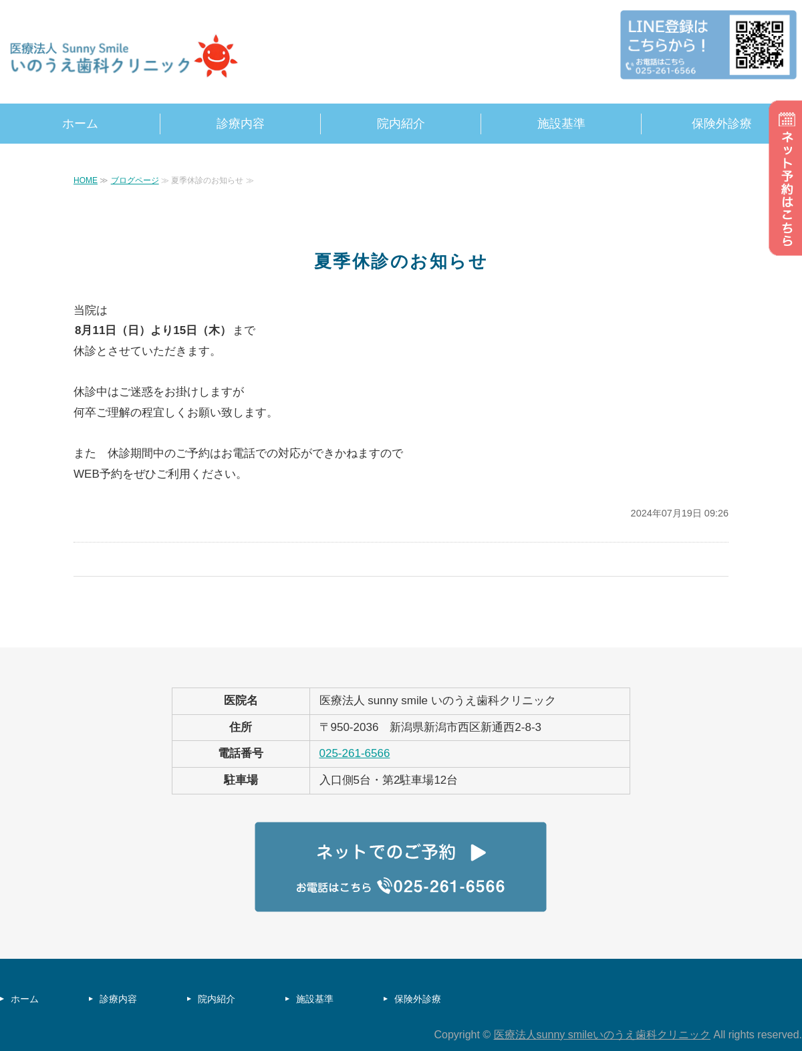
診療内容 (241, 123)
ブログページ (135, 180)
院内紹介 (401, 123)
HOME (86, 180)
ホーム (80, 123)
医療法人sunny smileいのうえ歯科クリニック (602, 1034)
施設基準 (561, 123)
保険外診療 (722, 123)
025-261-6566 (354, 753)
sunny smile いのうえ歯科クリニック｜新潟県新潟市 (127, 56)
